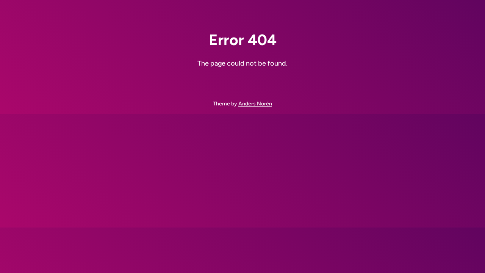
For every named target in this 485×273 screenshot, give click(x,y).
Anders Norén (255, 103)
